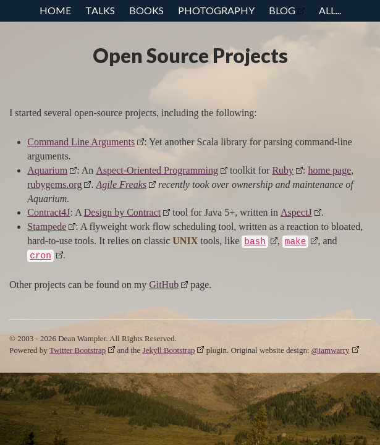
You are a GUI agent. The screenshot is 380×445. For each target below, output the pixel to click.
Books (146, 10)
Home (55, 10)
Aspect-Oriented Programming (157, 170)
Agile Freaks (121, 184)
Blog (282, 10)
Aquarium (47, 170)
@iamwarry (330, 350)
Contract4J (48, 212)
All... (330, 10)
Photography (216, 10)
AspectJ (296, 212)
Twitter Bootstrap (77, 350)
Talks (100, 10)
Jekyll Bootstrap (169, 350)
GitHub (164, 284)
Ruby (282, 170)
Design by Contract (122, 212)
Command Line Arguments (81, 142)
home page (330, 170)
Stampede (46, 226)
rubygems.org (54, 184)
